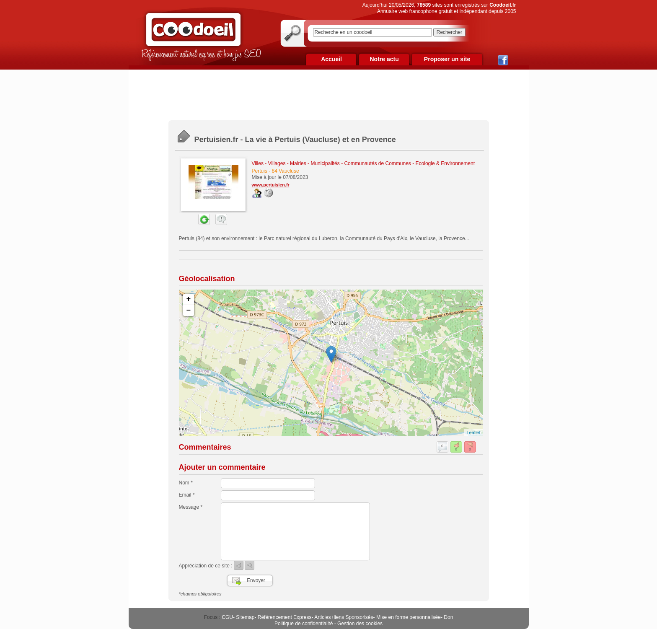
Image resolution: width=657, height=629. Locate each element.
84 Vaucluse (285, 171)
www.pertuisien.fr (271, 184)
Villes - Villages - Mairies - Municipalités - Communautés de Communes (331, 163)
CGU (227, 617)
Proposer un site (447, 59)
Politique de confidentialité (303, 623)
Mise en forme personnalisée (408, 617)
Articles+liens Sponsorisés (343, 617)
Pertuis (259, 171)
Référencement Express (285, 617)
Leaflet (473, 432)
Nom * (186, 483)
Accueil (331, 59)
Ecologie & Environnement (445, 163)
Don (448, 617)
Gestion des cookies (360, 623)
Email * (187, 495)
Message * (191, 507)
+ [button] (188, 299)
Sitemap (245, 617)
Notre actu (384, 59)
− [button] (188, 310)
